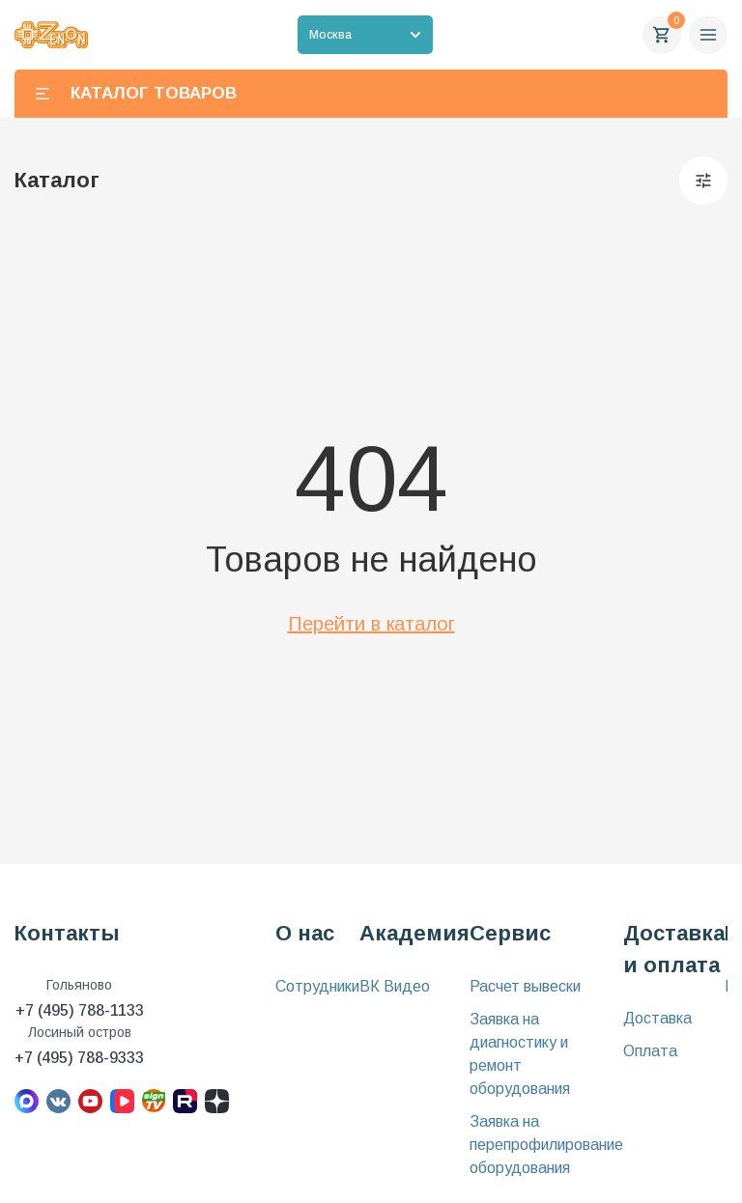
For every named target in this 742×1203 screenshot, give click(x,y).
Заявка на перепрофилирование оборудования (546, 1144)
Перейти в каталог (371, 623)
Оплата (650, 1051)
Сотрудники (317, 986)
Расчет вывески (525, 986)
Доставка (657, 1018)
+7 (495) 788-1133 (79, 1010)
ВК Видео (394, 986)
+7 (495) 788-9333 (79, 1057)
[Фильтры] (703, 180)
